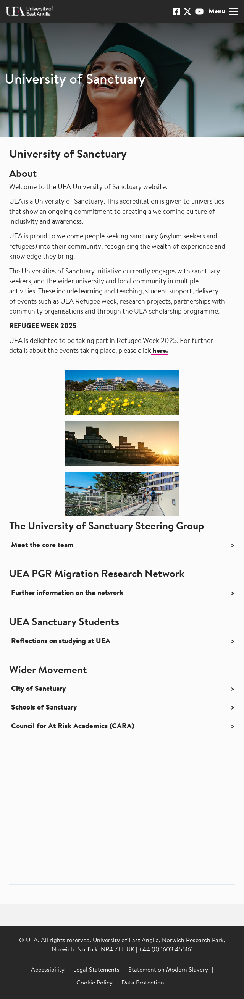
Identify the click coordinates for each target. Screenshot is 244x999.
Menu (223, 11)
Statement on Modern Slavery (168, 970)
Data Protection (142, 983)
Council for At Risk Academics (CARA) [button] (72, 726)
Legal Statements (96, 970)
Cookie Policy (94, 983)
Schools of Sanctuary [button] (44, 707)
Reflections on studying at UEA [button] (60, 641)
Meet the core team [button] (42, 545)
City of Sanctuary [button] (38, 689)
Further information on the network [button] (67, 593)
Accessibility (48, 970)
